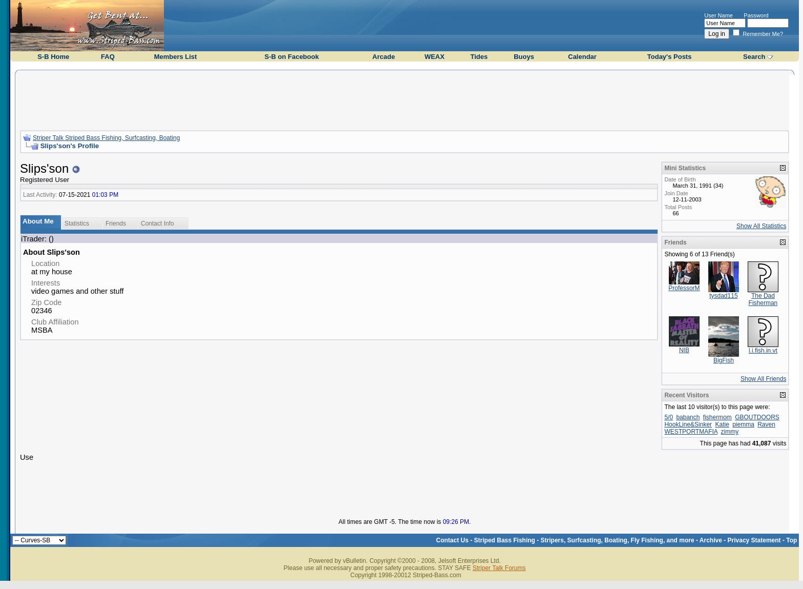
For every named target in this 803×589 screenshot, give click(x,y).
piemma (743, 424)
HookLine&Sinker (688, 424)
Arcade (383, 56)
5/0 (668, 417)
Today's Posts (669, 56)
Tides (479, 56)
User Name (718, 15)
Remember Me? (758, 34)
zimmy (730, 431)
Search (754, 56)
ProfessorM (684, 288)
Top (791, 540)
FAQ (108, 56)
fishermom (717, 417)
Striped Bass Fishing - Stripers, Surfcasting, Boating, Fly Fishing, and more (584, 540)
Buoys (524, 56)
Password (756, 15)
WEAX (435, 56)
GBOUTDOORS (757, 417)
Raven (766, 424)
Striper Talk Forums (499, 568)
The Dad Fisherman (763, 299)
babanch (688, 417)
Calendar (582, 56)
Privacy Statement (754, 540)
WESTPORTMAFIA (690, 431)
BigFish (723, 360)
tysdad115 (723, 295)
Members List (175, 56)
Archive (711, 540)
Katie (722, 424)
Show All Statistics (761, 226)
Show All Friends (763, 378)
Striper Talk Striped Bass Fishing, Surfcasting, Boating (106, 137)
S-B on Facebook (291, 56)
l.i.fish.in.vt (763, 350)
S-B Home (53, 56)
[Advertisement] (404, 99)
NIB (684, 350)
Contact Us (452, 540)
